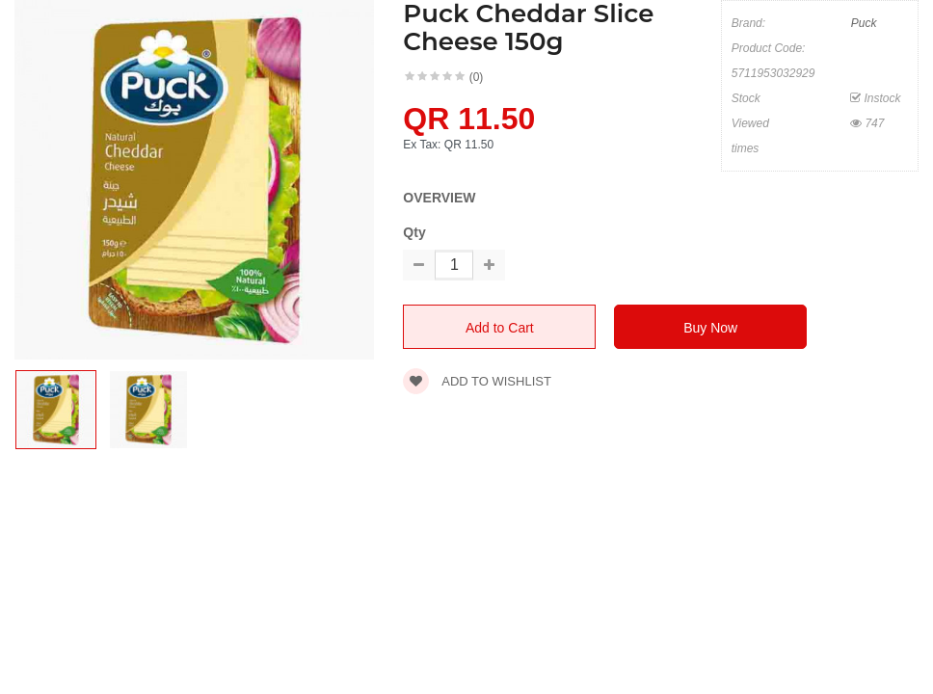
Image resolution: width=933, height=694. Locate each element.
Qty (414, 232)
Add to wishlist (477, 381)
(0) (476, 77)
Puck (864, 23)
